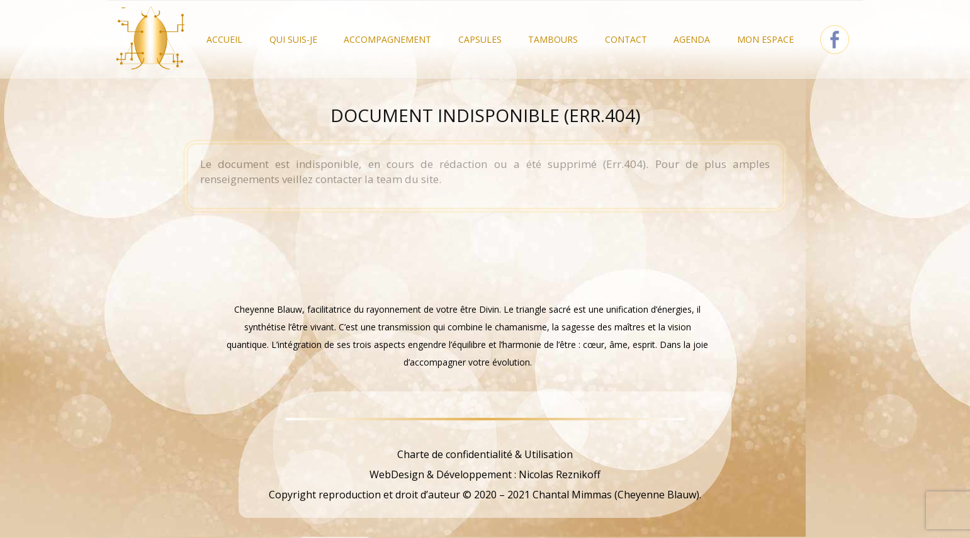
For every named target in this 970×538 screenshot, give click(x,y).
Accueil (224, 39)
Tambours (553, 39)
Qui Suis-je (293, 39)
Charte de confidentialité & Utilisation (485, 454)
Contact (626, 39)
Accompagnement (387, 39)
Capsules (480, 39)
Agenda (692, 39)
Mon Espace (765, 39)
